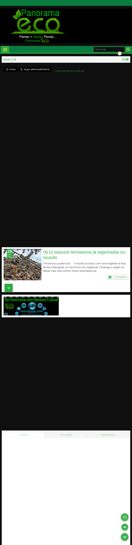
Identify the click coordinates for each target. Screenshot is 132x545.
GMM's (126, 483)
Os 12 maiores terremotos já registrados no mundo (84, 87)
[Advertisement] (27, 325)
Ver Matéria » (121, 110)
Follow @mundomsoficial (69, 71)
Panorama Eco (10, 483)
